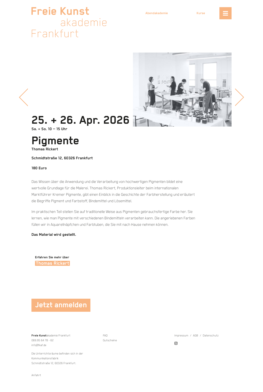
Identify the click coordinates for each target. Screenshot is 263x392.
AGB (195, 335)
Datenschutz (211, 335)
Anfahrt (36, 375)
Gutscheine (110, 340)
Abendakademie (156, 13)
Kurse (201, 13)
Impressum (181, 335)
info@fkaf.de (38, 345)
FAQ (105, 335)
